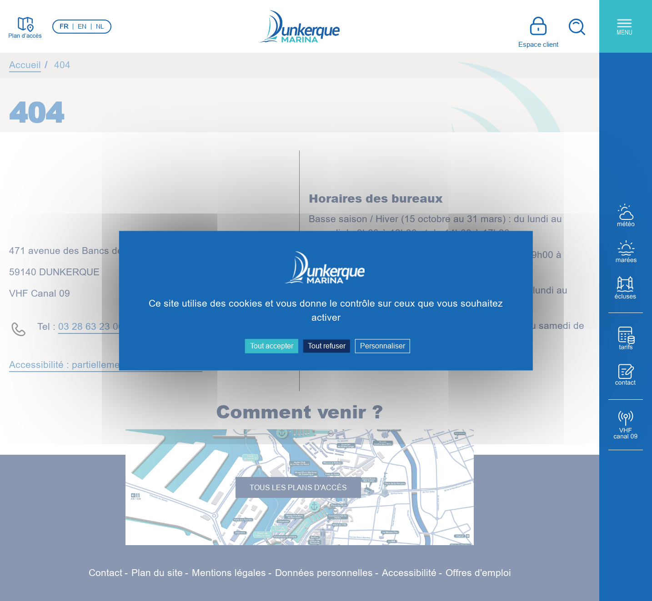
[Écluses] (625, 287)
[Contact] (625, 374)
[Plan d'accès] (25, 26)
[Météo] (625, 215)
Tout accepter (271, 346)
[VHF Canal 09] (625, 425)
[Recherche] (576, 26)
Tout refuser (327, 346)
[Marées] (625, 251)
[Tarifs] (625, 338)
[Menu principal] (625, 26)
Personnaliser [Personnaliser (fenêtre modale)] (382, 346)
